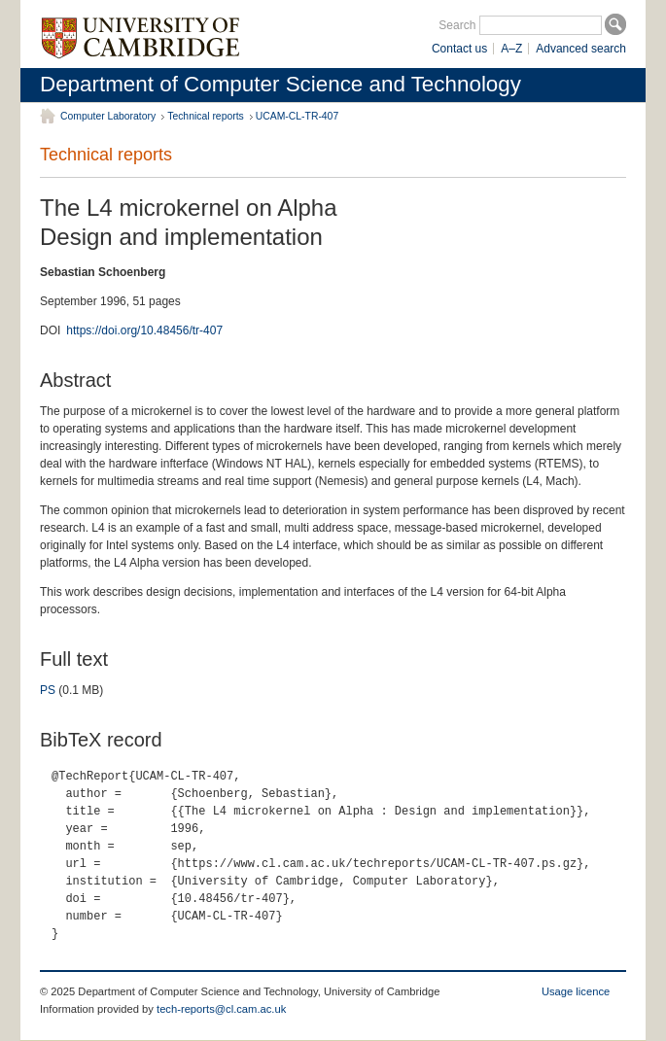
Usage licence (576, 991)
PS (47, 690)
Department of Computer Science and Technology (280, 84)
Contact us (459, 48)
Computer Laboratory (108, 116)
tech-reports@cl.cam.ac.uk (221, 1009)
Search (456, 25)
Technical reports (205, 116)
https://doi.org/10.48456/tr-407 (144, 330)
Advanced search (581, 48)
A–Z (511, 48)
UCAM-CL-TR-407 (297, 116)
